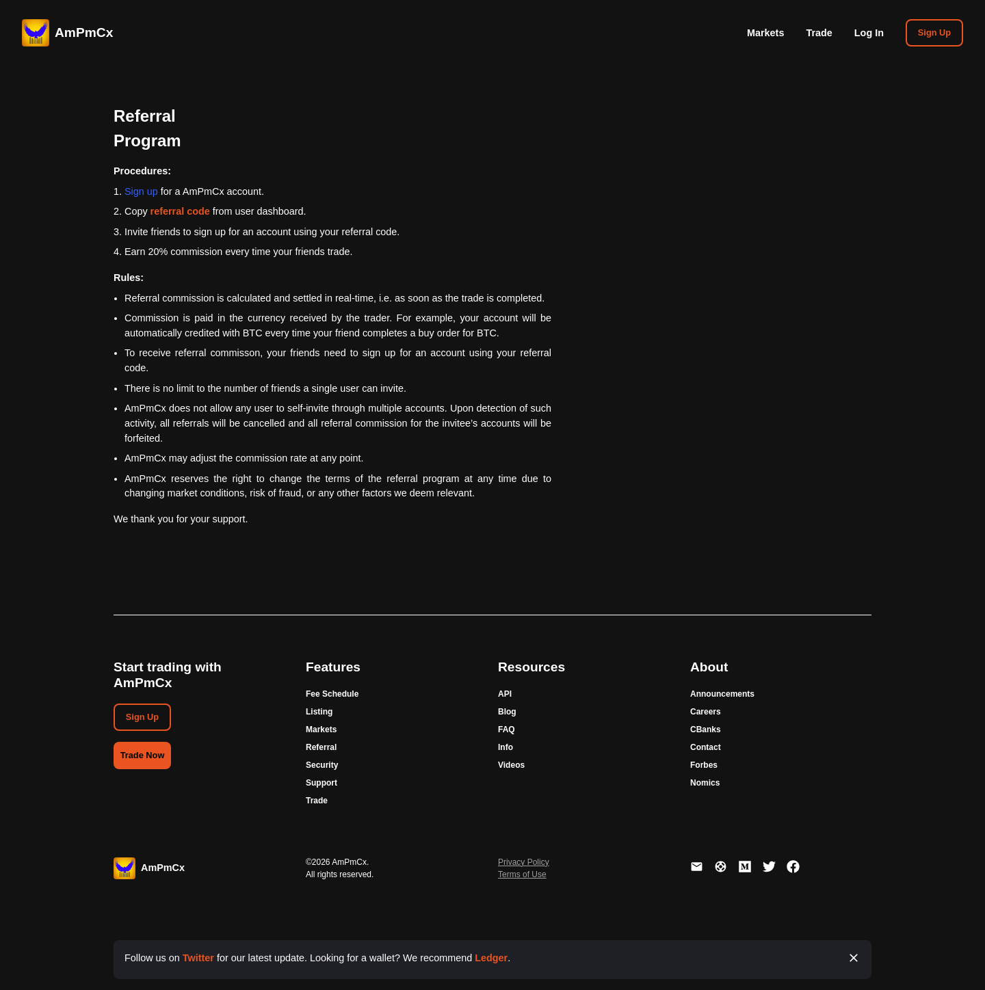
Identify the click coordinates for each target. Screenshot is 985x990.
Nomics (705, 783)
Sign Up (934, 32)
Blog (507, 712)
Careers (705, 712)
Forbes (704, 765)
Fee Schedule (332, 694)
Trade (819, 32)
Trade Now (142, 755)
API (505, 694)
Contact (705, 747)
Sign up (141, 191)
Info (505, 747)
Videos (511, 765)
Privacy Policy (523, 862)
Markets (765, 32)
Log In (869, 32)
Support (321, 783)
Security (322, 765)
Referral (321, 747)
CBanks (705, 729)
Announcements (722, 694)
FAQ (506, 729)
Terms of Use (522, 874)
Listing (319, 712)
